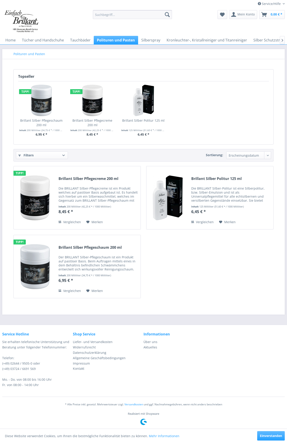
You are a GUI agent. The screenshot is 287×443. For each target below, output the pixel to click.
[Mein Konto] (243, 14)
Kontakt (78, 368)
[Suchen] (167, 14)
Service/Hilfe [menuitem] (270, 4)
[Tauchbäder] (80, 40)
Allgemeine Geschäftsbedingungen (99, 358)
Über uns (150, 342)
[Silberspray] (150, 40)
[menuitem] (132, 14)
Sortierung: (214, 155)
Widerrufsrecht (84, 347)
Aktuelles (150, 347)
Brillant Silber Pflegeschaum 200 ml (41, 122)
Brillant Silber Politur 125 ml (143, 120)
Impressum (81, 363)
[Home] (10, 40)
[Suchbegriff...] (132, 14)
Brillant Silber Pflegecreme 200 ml (92, 122)
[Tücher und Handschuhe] (43, 40)
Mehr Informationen (164, 436)
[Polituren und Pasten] (116, 40)
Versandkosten (133, 404)
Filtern (26, 155)
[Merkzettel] (222, 14)
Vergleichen (70, 222)
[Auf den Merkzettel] (94, 222)
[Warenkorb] (272, 14)
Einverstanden (271, 436)
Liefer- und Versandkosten (93, 342)
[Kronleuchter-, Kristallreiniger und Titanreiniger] (206, 40)
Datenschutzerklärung (89, 352)
